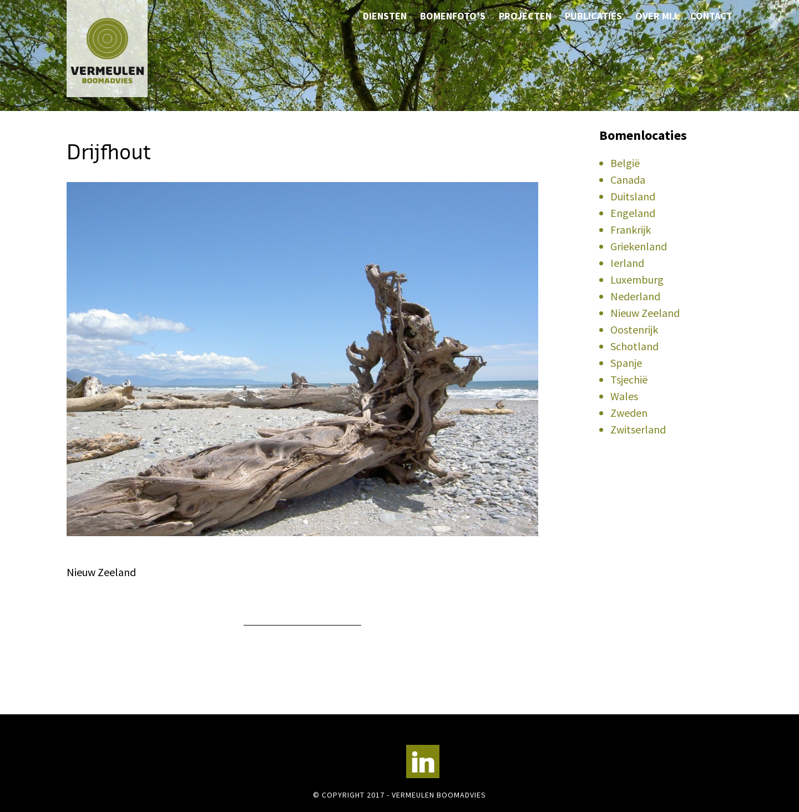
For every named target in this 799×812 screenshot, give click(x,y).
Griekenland (638, 246)
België (625, 163)
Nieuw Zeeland (645, 313)
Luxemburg (637, 279)
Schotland (634, 346)
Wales (624, 396)
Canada (627, 179)
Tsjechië (629, 379)
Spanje (626, 363)
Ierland (627, 263)
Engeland (632, 213)
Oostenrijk (634, 329)
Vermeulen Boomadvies (122, 48)
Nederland (635, 296)
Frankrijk (630, 229)
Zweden (629, 413)
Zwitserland (638, 429)
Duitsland (632, 196)
